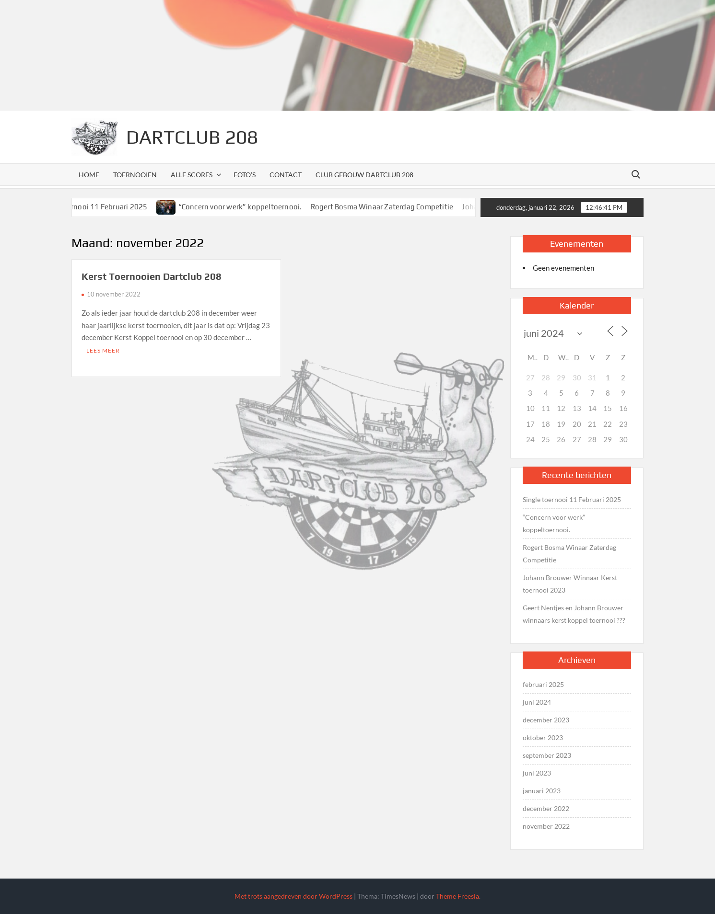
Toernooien (135, 175)
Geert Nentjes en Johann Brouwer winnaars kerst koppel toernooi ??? (574, 614)
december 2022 (546, 808)
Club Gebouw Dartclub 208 (364, 175)
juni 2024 (537, 702)
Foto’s (245, 175)
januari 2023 (542, 791)
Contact (286, 175)
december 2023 (546, 720)
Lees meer (103, 350)
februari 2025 (543, 684)
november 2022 (546, 826)
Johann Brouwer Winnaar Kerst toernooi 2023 (570, 583)
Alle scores (191, 175)
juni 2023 (537, 773)
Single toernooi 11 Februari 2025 (101, 207)
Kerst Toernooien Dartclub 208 (152, 276)
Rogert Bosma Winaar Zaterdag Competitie (390, 207)
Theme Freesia (457, 896)
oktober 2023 (543, 737)
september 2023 (547, 755)
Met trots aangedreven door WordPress (293, 896)
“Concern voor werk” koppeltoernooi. (248, 207)
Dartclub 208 (192, 137)
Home (89, 175)
